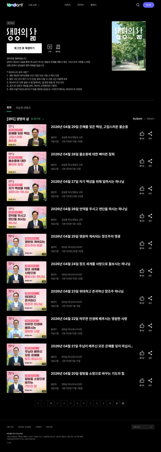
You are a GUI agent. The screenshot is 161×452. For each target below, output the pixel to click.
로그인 (148, 5)
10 (110, 403)
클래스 (93, 4)
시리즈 (67, 4)
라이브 (81, 4)
